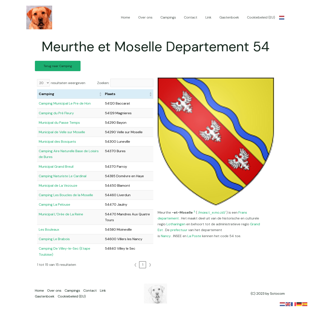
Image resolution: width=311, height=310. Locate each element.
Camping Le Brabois (54, 239)
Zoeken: (103, 83)
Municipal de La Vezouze (58, 185)
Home (133, 17)
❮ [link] (135, 264)
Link (211, 17)
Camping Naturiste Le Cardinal (62, 176)
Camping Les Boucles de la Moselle (66, 195)
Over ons (152, 17)
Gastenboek (231, 17)
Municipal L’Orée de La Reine (61, 214)
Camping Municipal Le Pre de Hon (65, 103)
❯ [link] (150, 264)
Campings (173, 17)
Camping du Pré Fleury (56, 113)
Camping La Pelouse (54, 204)
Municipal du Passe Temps (59, 122)
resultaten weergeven (68, 83)
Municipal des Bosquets (57, 141)
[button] (100, 94)
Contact (194, 17)
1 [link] (142, 264)
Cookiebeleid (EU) (262, 17)
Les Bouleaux (49, 229)
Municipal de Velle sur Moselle (62, 132)
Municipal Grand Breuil (56, 166)
